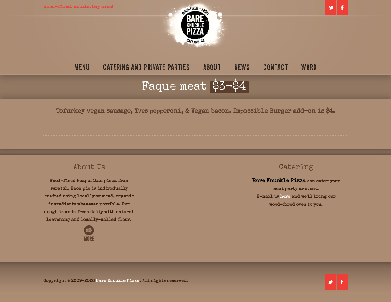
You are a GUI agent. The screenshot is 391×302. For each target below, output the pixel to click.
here (285, 197)
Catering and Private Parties (146, 67)
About (212, 67)
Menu (82, 67)
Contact (275, 67)
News (242, 67)
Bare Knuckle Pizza (117, 281)
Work (309, 67)
